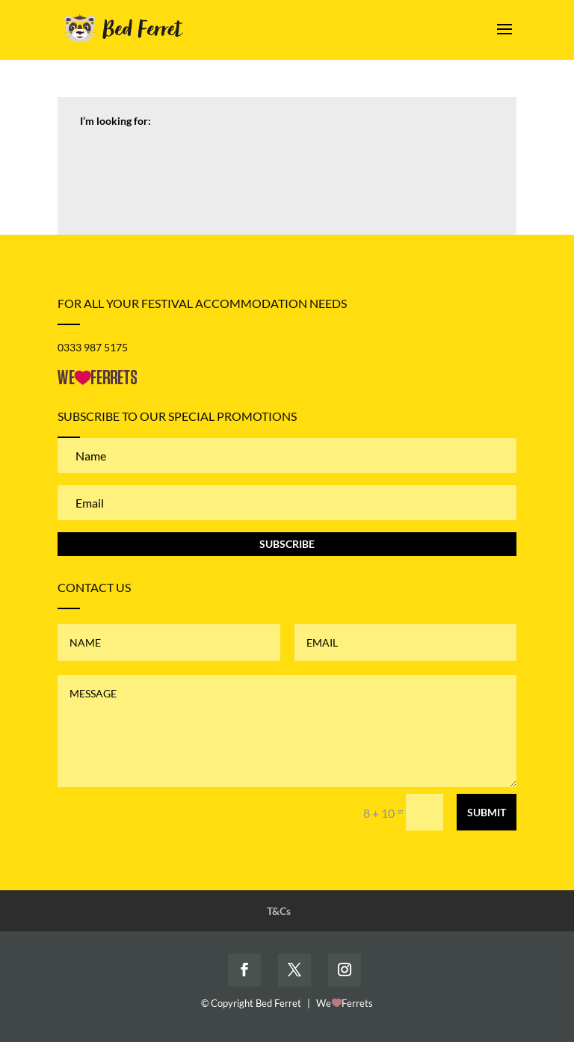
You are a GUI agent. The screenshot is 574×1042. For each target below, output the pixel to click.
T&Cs (279, 910)
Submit (486, 812)
